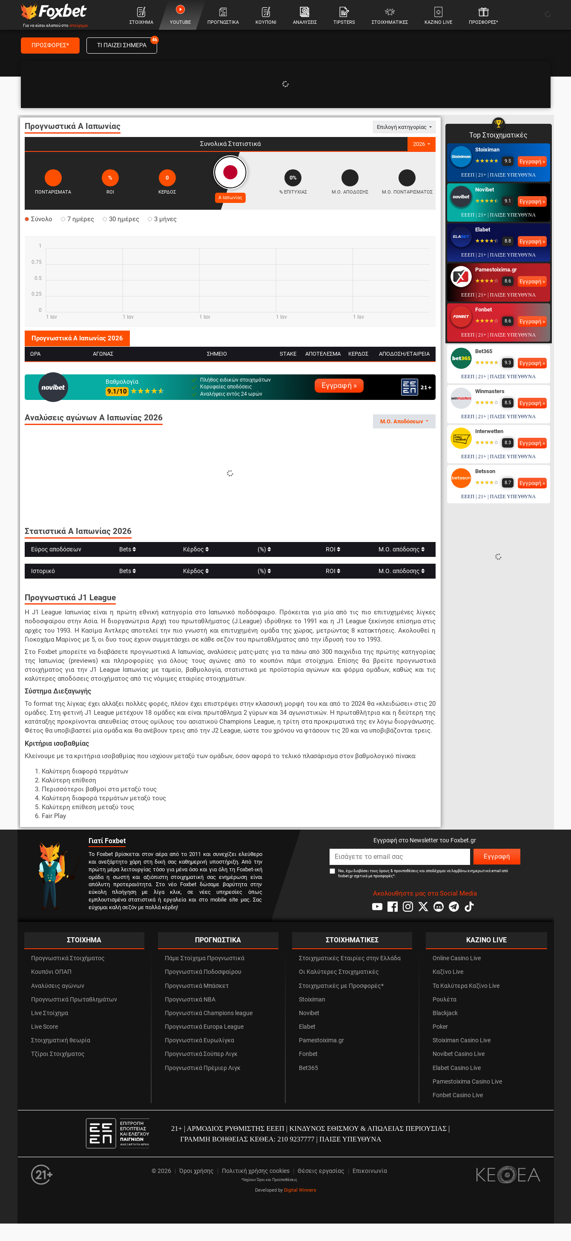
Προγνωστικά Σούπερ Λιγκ (201, 1054)
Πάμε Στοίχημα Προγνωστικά (204, 958)
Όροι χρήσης (196, 1171)
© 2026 (161, 1171)
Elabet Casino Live (457, 1068)
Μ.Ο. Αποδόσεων (402, 421)
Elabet (482, 229)
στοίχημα (78, 25)
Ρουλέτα (444, 999)
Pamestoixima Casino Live (467, 1081)
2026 (419, 144)
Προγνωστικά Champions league (209, 1013)
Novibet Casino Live (459, 1054)
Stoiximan (487, 149)
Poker (440, 1026)
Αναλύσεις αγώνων (57, 986)
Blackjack (445, 1013)
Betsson (485, 471)
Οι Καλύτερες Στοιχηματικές (339, 972)
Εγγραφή (497, 856)
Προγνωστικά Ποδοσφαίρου (203, 972)
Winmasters (490, 391)
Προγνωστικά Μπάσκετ (197, 986)
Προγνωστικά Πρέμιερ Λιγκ (203, 1068)
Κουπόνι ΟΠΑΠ (51, 972)
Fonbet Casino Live (458, 1095)
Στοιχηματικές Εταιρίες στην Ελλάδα (350, 958)
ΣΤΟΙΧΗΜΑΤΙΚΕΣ (352, 940)
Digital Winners (300, 1190)
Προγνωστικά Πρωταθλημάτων (74, 999)
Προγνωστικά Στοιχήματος (68, 958)
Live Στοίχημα (49, 1013)
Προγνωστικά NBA (190, 999)
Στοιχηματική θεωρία (60, 1040)
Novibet (484, 189)
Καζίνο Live (448, 972)
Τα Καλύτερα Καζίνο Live (466, 986)
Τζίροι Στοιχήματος (58, 1054)
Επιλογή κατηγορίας (402, 127)
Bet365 (483, 351)
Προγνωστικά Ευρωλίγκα (199, 1040)
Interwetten (489, 431)
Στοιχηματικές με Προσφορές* (341, 986)
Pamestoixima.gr (496, 269)
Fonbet (483, 309)
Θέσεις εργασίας (321, 1171)
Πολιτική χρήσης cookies (256, 1171)
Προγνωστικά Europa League (204, 1026)
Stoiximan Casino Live (462, 1040)
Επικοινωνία (370, 1171)
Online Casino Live (457, 958)
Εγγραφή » (339, 385)
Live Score (44, 1026)
